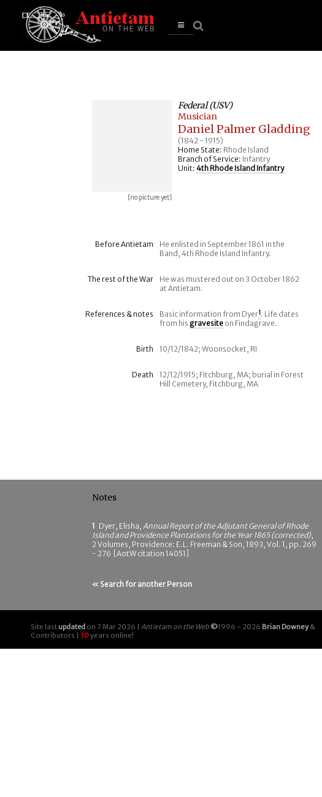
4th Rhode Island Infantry (240, 168)
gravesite (206, 323)
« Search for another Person (142, 584)
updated (71, 626)
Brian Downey (285, 626)
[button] (181, 25)
